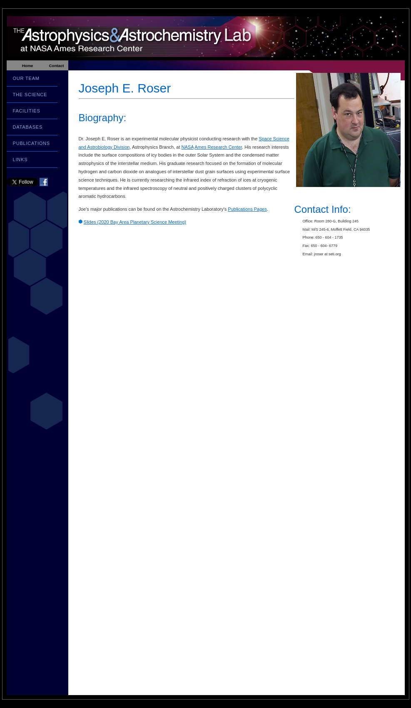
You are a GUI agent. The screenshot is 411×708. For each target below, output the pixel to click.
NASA (188, 147)
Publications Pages (247, 209)
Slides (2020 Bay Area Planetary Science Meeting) (135, 221)
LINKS (20, 159)
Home (27, 65)
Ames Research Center (218, 147)
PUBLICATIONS (31, 143)
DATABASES (28, 127)
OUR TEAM (26, 78)
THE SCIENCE (30, 94)
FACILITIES (26, 110)
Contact (56, 65)
